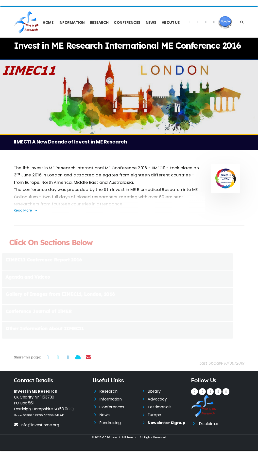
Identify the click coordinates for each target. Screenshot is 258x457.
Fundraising (109, 423)
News (151, 22)
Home (48, 22)
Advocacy (157, 399)
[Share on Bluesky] (78, 357)
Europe (154, 415)
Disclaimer (209, 424)
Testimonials (159, 407)
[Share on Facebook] (48, 357)
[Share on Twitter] (58, 357)
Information (71, 22)
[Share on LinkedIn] (68, 357)
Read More (26, 210)
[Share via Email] (88, 357)
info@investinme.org (36, 425)
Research (99, 22)
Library (154, 391)
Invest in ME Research (125, 437)
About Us (171, 22)
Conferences (127, 22)
